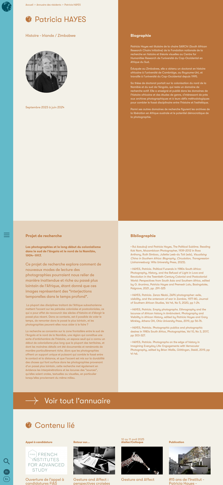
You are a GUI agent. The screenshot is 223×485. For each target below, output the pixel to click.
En (6, 479)
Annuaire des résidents (49, 4)
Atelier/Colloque (132, 442)
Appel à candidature (39, 442)
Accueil (29, 4)
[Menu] (6, 235)
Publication (176, 442)
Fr (6, 472)
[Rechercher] (7, 461)
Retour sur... (81, 442)
